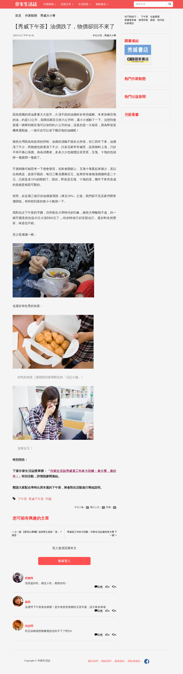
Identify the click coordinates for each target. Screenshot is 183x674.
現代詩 (160, 20)
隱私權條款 (134, 661)
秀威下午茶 (36, 499)
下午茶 (22, 499)
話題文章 (67, 4)
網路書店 (102, 4)
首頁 (18, 15)
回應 (99, 586)
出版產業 (155, 16)
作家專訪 (129, 23)
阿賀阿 (29, 578)
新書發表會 (130, 20)
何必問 (29, 626)
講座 (152, 20)
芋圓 (48, 499)
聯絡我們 (106, 661)
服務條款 (120, 661)
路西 (27, 602)
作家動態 (50, 4)
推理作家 (143, 20)
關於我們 (93, 661)
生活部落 (84, 4)
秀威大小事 (47, 15)
